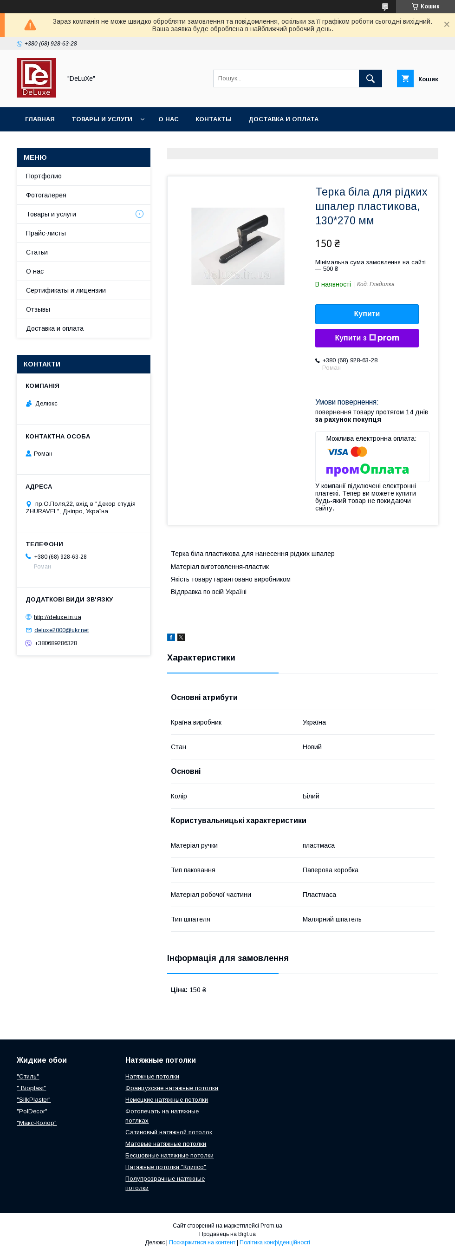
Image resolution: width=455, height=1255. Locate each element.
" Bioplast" (31, 1088)
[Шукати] (370, 78)
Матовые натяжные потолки (165, 1143)
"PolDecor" (32, 1111)
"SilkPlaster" (34, 1099)
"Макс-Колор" (37, 1122)
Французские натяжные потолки (171, 1088)
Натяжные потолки (152, 1076)
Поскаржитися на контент (202, 1242)
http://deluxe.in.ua (57, 616)
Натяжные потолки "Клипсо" (165, 1166)
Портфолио (44, 176)
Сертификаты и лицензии (66, 290)
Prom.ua (271, 1225)
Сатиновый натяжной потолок (168, 1132)
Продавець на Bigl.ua (227, 1234)
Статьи (37, 252)
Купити (367, 314)
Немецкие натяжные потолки (166, 1099)
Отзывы (38, 309)
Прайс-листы (46, 233)
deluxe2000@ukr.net (61, 630)
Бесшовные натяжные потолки (169, 1155)
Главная (40, 119)
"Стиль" (28, 1076)
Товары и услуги (102, 119)
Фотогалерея (46, 195)
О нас (168, 119)
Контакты (213, 119)
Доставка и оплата (283, 119)
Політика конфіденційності (275, 1242)
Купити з (367, 338)
